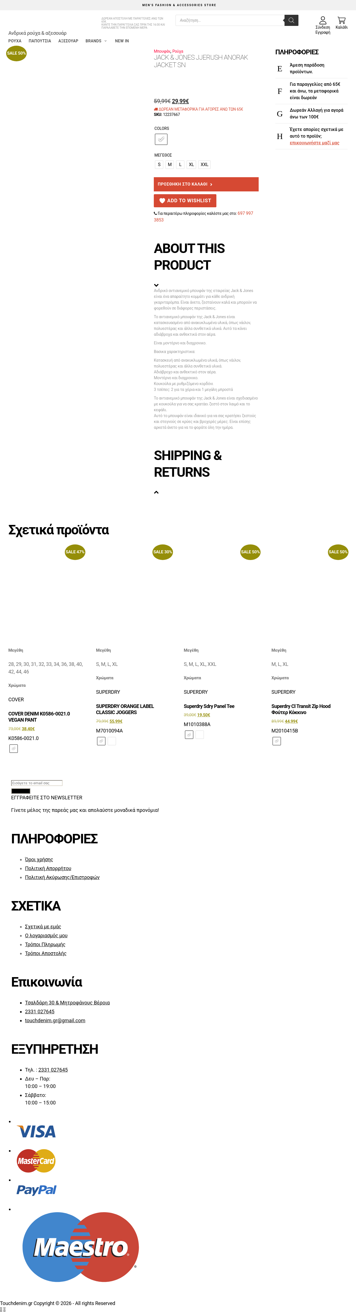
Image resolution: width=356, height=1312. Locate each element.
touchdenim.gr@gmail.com (55, 1020)
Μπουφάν (162, 51)
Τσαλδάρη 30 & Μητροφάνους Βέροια (67, 1003)
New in (122, 41)
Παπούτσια (40, 41)
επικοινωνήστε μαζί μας (315, 142)
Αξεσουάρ (68, 41)
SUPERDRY (108, 692)
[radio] (161, 139)
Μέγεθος (163, 155)
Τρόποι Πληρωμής (45, 944)
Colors (161, 128)
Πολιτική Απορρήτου (48, 868)
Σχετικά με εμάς (43, 926)
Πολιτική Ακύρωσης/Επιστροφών (62, 877)
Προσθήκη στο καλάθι (182, 184)
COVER (16, 699)
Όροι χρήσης (39, 859)
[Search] (291, 20)
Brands (97, 41)
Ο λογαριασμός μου (46, 935)
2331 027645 (40, 1011)
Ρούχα (14, 41)
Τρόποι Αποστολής (45, 953)
